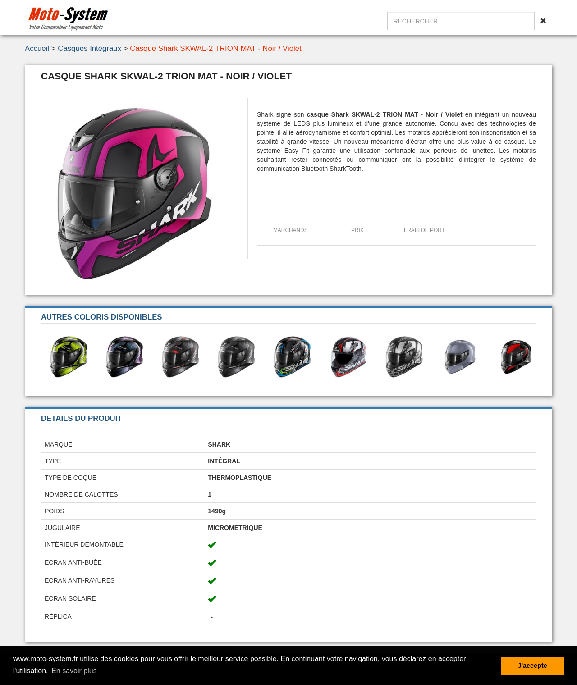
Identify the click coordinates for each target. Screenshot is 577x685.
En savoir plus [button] (74, 671)
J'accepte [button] (532, 665)
